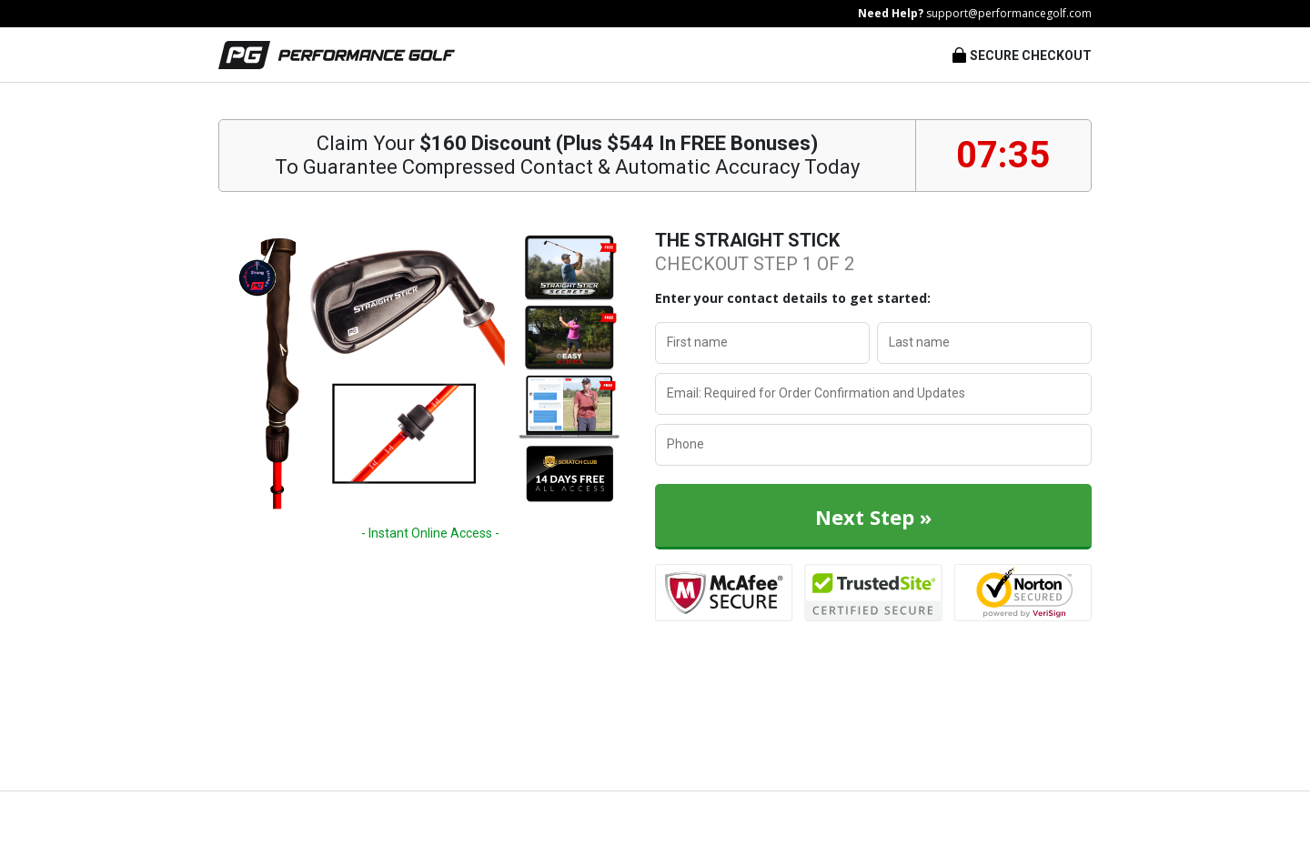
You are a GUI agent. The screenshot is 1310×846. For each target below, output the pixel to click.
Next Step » (873, 516)
